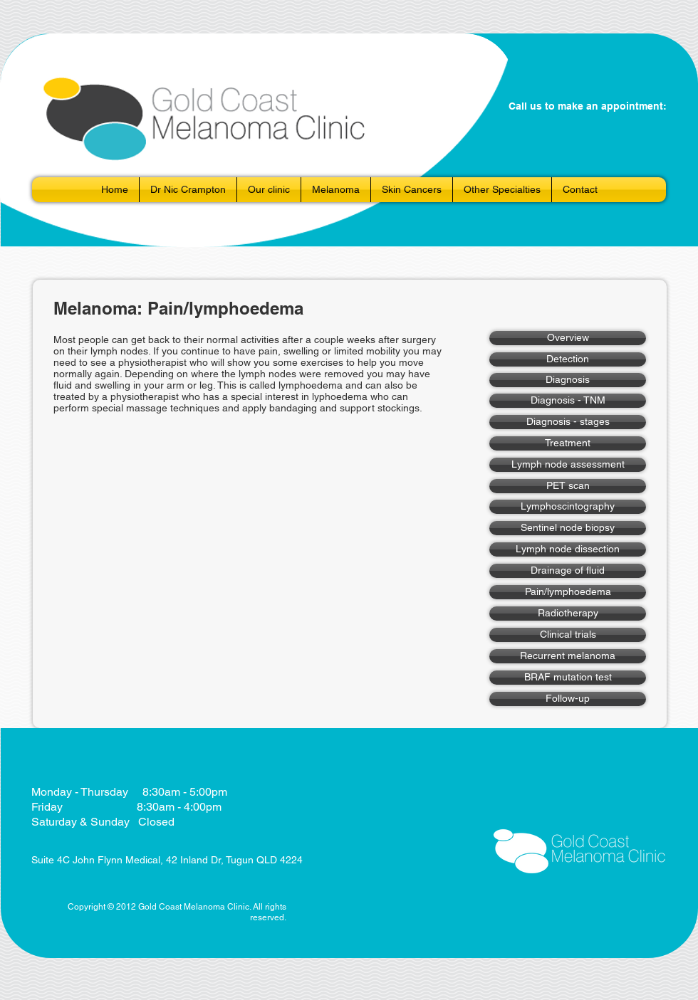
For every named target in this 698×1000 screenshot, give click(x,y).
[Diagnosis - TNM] (567, 401)
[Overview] (567, 338)
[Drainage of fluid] (567, 571)
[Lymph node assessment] (567, 465)
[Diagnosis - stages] (567, 422)
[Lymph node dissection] (567, 549)
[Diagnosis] (567, 380)
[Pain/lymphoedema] (567, 592)
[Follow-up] (567, 699)
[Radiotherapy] (567, 613)
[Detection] (567, 359)
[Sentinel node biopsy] (567, 528)
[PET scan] (567, 486)
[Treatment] (567, 443)
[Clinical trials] (567, 635)
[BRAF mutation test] (567, 677)
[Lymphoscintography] (567, 507)
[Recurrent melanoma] (567, 656)
